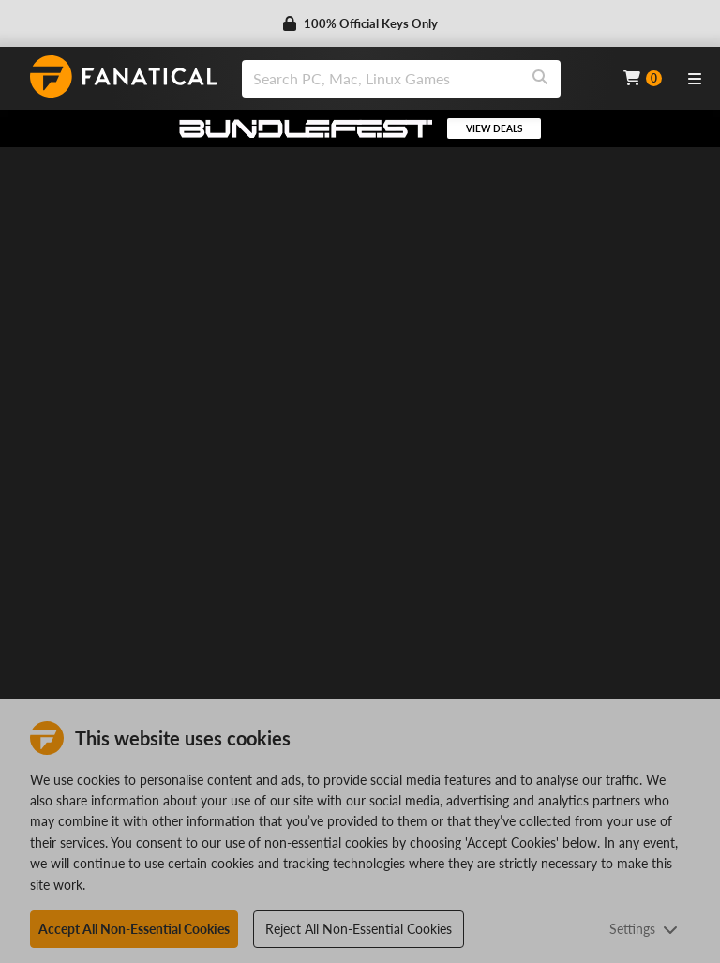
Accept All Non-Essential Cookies (134, 929)
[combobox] (421, 79)
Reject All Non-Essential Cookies (358, 929)
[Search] (540, 79)
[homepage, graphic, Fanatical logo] (124, 76)
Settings (643, 929)
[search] (381, 79)
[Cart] (642, 78)
